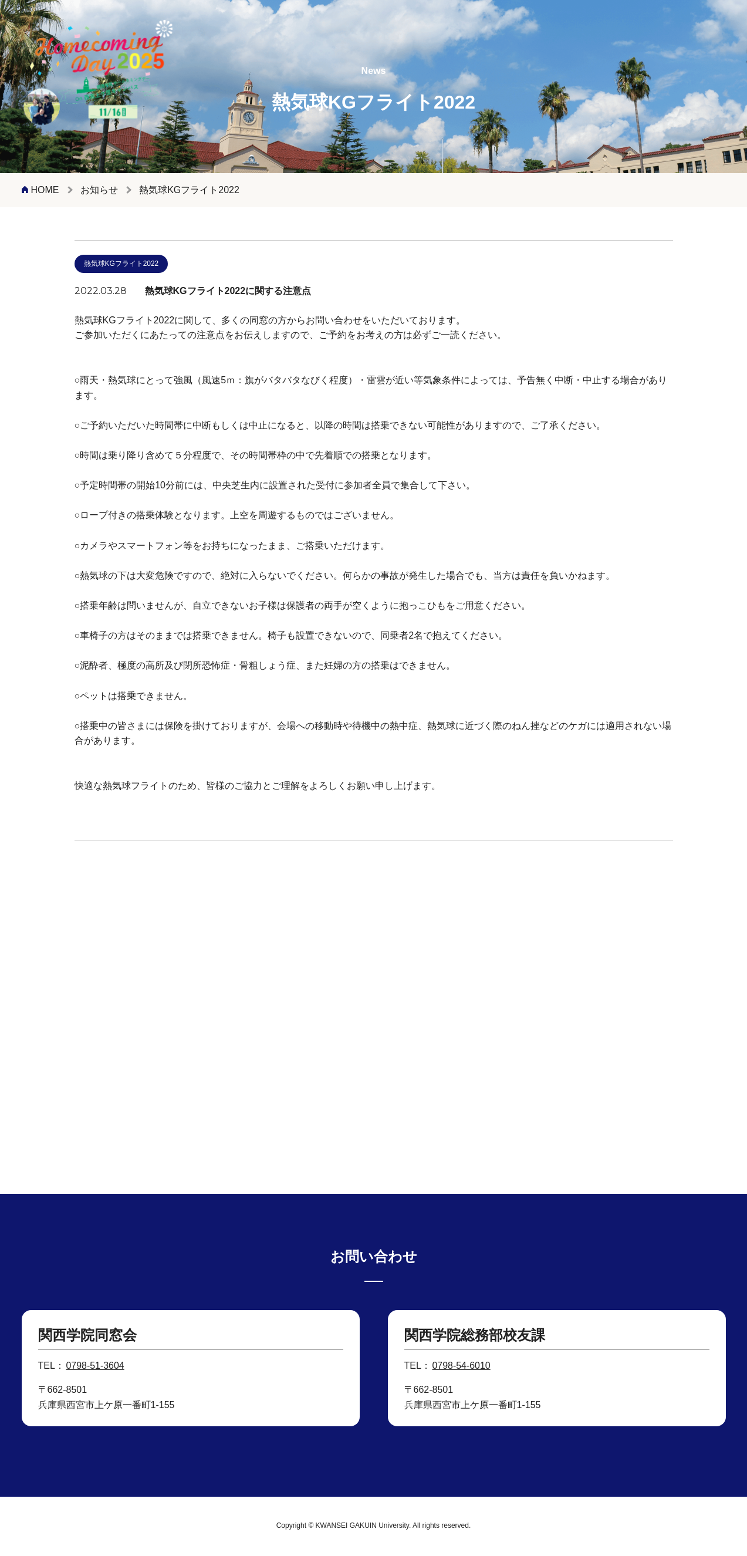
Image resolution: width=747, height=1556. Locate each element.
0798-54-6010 (461, 1366)
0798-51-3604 (95, 1366)
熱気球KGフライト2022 (121, 266)
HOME (45, 190)
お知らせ (99, 190)
